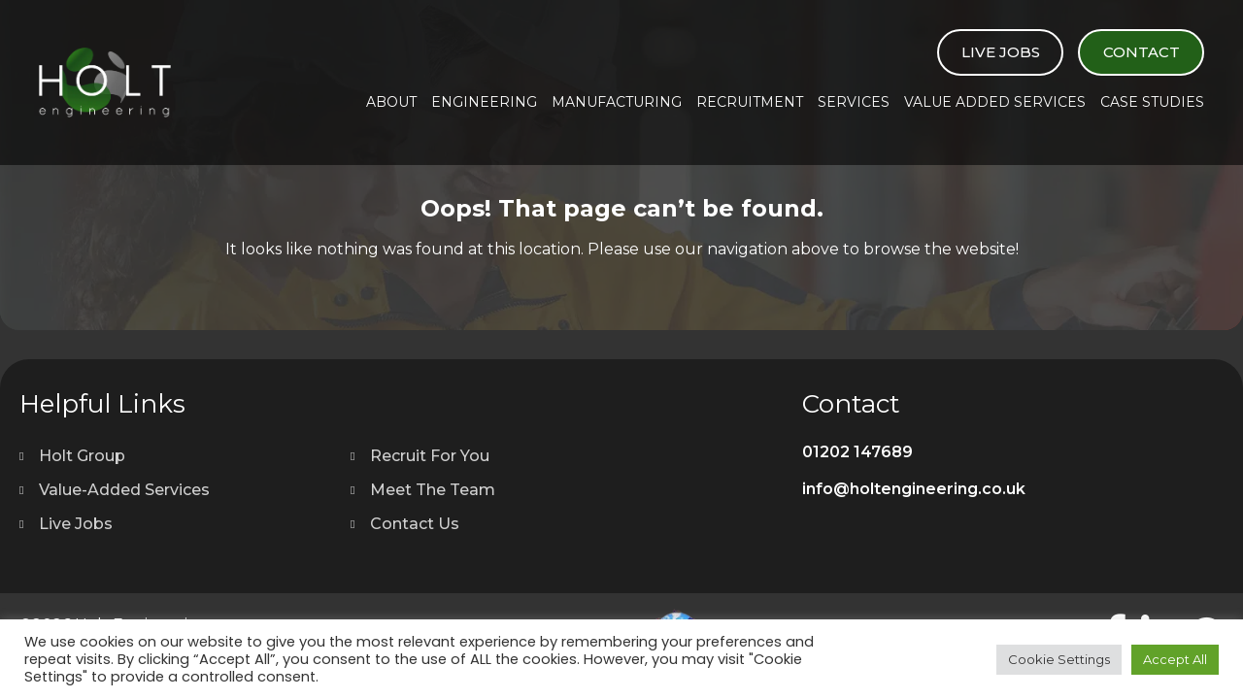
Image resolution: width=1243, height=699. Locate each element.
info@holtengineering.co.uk (913, 489)
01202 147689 (857, 452)
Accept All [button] (1175, 659)
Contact (1141, 52)
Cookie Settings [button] (1059, 659)
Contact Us (414, 524)
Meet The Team (432, 490)
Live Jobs (1000, 52)
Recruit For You (429, 456)
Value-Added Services (124, 490)
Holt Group (82, 456)
